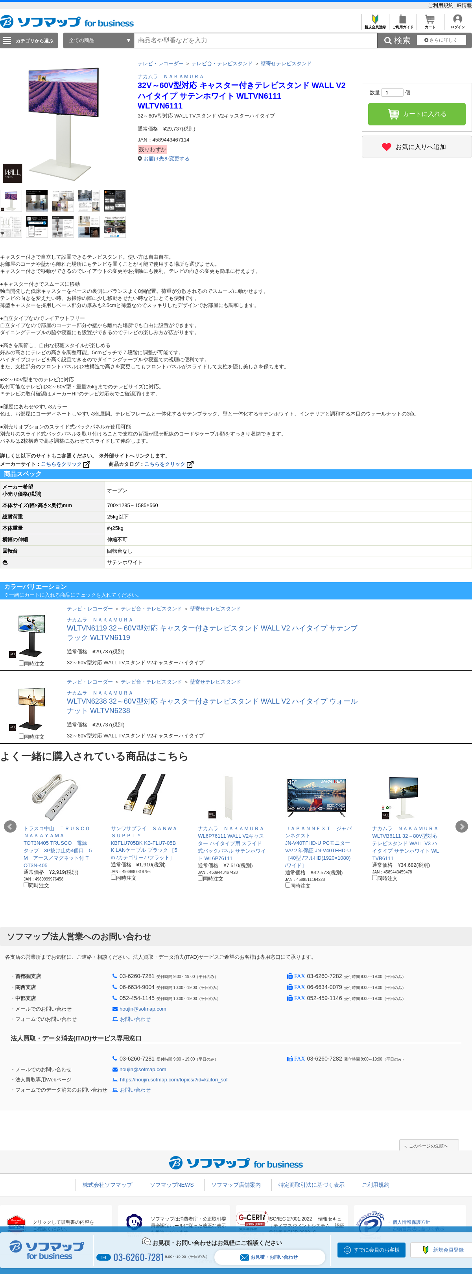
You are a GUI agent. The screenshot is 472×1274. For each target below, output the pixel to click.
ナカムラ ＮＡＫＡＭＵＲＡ (171, 76)
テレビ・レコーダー (161, 63)
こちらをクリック (66, 464)
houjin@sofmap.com (143, 1009)
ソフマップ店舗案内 (236, 1185)
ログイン (457, 25)
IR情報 (464, 5)
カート (430, 25)
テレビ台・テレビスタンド (222, 63)
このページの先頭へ (428, 1145)
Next (461, 826)
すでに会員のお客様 (377, 1250)
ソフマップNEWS (172, 1185)
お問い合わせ (135, 1019)
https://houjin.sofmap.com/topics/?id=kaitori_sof (174, 1080)
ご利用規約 (441, 5)
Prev (10, 826)
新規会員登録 (375, 25)
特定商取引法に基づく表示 (311, 1185)
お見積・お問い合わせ (269, 1257)
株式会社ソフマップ (107, 1185)
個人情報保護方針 (411, 1222)
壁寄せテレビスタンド (286, 63)
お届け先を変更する (167, 159)
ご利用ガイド (402, 25)
